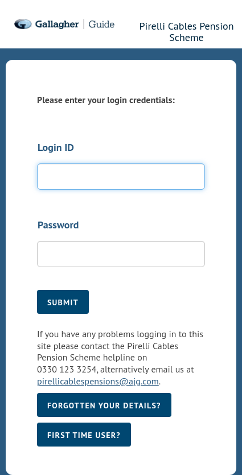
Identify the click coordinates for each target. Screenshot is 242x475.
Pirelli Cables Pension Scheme (187, 29)
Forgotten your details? (104, 405)
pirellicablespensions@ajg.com (98, 381)
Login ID (56, 147)
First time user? (84, 435)
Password (58, 224)
